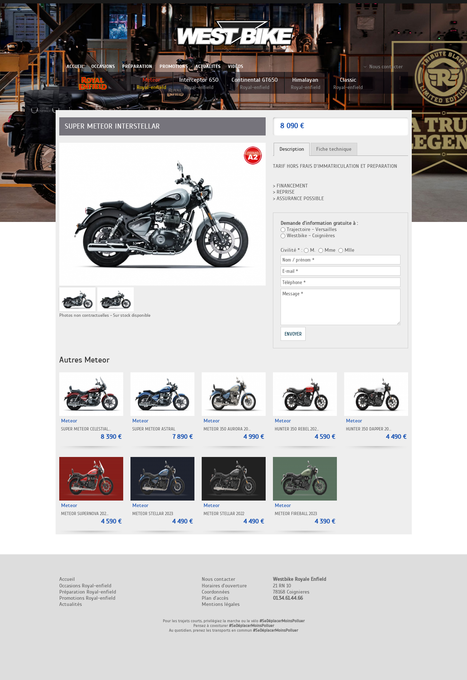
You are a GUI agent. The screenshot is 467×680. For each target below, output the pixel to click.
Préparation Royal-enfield (87, 592)
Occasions (103, 66)
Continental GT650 (255, 83)
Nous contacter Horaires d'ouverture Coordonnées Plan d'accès (224, 588)
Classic (348, 83)
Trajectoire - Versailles (312, 229)
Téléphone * (294, 282)
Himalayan (305, 83)
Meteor (151, 83)
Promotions (174, 66)
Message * (292, 293)
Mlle (349, 250)
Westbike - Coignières (311, 235)
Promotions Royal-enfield (87, 598)
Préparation (137, 66)
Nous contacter (386, 67)
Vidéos (235, 66)
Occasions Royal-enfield (85, 586)
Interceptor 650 (198, 83)
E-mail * (290, 271)
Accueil (75, 66)
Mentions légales (220, 604)
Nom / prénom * (298, 260)
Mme (330, 250)
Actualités (208, 66)
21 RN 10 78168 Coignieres (299, 588)
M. (312, 250)
